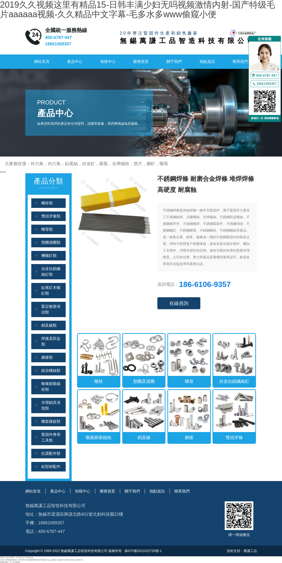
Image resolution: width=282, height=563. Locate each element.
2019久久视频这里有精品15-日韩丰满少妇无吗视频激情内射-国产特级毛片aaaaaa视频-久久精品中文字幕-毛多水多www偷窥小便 (41, 560)
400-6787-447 (58, 37)
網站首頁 (41, 62)
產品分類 (48, 184)
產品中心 (74, 62)
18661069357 (58, 44)
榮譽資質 (141, 62)
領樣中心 (108, 62)
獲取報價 (3, 172)
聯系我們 (240, 62)
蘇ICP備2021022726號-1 (143, 551)
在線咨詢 (178, 303)
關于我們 (174, 62)
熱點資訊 (207, 62)
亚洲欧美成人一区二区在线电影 (10, 562)
